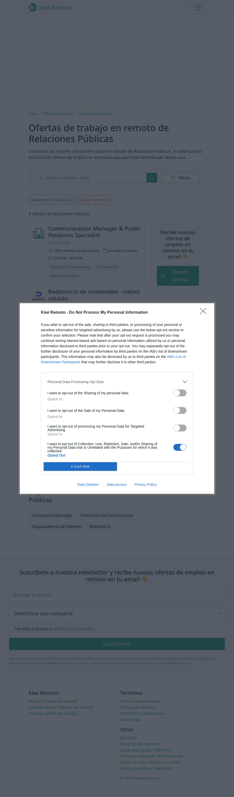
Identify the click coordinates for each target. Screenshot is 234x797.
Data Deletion (88, 485)
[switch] (180, 392)
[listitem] (117, 381)
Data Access (117, 485)
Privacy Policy (146, 485)
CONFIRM (80, 466)
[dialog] (117, 398)
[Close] (205, 313)
